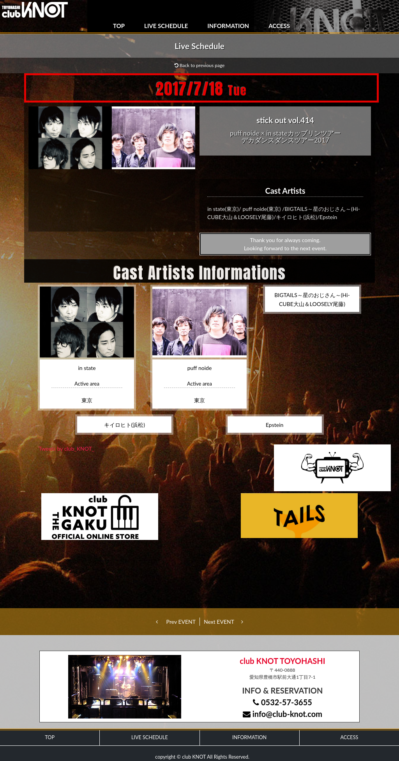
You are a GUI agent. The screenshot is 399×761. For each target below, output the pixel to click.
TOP (119, 25)
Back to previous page (200, 65)
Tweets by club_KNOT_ (66, 448)
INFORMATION (228, 25)
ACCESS (279, 25)
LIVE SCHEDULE (166, 25)
